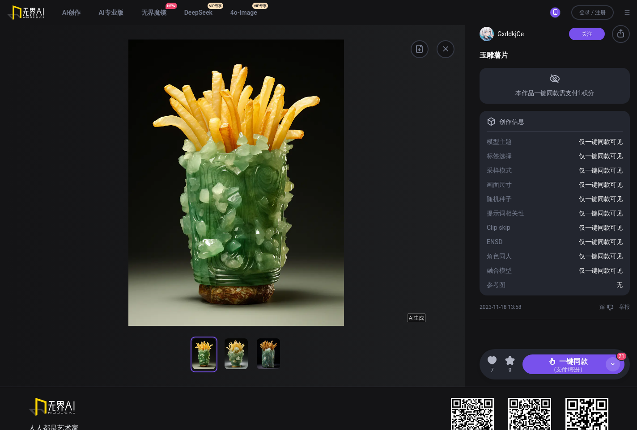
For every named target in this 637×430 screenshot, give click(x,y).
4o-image (243, 12)
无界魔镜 (153, 12)
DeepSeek (198, 12)
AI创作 (71, 12)
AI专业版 (110, 12)
